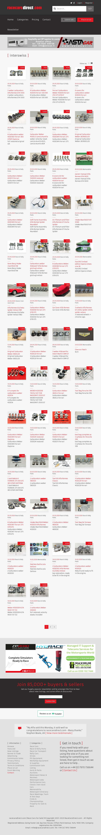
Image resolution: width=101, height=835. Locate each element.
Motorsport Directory (39, 792)
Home (10, 19)
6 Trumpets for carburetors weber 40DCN (15, 393)
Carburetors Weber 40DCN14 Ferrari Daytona (15, 437)
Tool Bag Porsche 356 (83, 391)
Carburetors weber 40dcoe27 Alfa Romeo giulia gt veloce (38, 266)
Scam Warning (13, 770)
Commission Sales (15, 758)
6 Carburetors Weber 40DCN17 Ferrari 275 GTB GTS (16, 524)
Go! (90, 9)
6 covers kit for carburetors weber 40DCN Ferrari (59, 178)
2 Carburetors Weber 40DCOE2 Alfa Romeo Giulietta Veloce (60, 568)
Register (89, 3)
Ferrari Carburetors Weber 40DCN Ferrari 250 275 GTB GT (60, 92)
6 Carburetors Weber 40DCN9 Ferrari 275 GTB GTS (60, 266)
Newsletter (13, 29)
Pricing (35, 19)
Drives (32, 756)
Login (79, 3)
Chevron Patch (81, 350)
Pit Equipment (36, 758)
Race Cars (34, 746)
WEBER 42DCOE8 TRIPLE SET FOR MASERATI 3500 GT (37, 393)
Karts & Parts (35, 770)
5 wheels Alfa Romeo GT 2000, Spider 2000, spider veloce (84, 310)
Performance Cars (37, 782)
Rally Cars (34, 753)
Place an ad (85, 20)
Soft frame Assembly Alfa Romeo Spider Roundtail (38, 222)
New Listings (13, 751)
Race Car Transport (38, 751)
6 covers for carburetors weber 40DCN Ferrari (82, 92)
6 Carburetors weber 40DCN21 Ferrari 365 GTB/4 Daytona (15, 136)
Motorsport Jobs (37, 780)
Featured (11, 749)
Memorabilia (35, 789)
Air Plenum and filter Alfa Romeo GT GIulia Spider (60, 222)
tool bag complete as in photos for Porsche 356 (83, 437)
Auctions (34, 773)
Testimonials (13, 763)
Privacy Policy (13, 761)
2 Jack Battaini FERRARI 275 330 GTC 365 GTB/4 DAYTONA (16, 481)
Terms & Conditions (15, 765)
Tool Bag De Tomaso (83, 522)
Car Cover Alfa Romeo (60, 308)
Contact (47, 19)
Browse (10, 746)
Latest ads (68, 20)
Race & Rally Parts (38, 749)
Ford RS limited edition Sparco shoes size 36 (83, 264)
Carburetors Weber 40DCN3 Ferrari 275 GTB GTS (37, 310)
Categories (22, 19)
